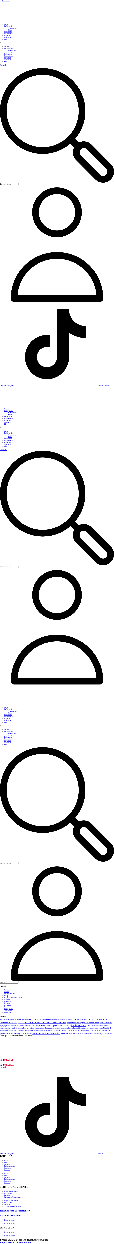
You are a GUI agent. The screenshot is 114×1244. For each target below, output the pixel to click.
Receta (6, 1007)
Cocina (6, 24)
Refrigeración (8, 26)
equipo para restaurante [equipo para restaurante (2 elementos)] (27, 1025)
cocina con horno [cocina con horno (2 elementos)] (102, 1019)
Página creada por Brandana (15, 1242)
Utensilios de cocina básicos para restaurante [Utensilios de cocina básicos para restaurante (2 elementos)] (97, 1033)
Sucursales (7, 1168)
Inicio (6, 1160)
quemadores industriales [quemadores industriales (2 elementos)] (8, 1033)
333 (7, 1060)
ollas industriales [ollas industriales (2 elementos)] (47, 1030)
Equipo (6, 995)
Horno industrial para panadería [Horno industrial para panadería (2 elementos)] (45, 1028)
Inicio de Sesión (9, 1220)
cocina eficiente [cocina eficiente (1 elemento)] (21, 1022)
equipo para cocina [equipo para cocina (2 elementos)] (106, 1023)
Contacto (7, 1170)
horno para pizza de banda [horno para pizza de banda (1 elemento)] (62, 1028)
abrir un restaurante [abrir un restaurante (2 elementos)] (6, 1019)
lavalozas (7, 999)
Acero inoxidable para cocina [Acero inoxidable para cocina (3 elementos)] (39, 1019)
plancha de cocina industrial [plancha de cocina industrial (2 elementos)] (70, 1030)
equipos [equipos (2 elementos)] (38, 1025)
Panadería (7, 1001)
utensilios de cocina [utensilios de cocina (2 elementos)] (75, 1033)
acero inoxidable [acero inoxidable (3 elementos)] (20, 1019)
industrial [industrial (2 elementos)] (82, 1028)
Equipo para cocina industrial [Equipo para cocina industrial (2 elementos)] (9, 1025)
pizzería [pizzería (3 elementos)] (57, 1030)
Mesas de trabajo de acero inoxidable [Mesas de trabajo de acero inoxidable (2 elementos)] (23, 1030)
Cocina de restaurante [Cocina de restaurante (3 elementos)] (8, 1022)
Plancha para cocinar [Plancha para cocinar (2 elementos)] (86, 1030)
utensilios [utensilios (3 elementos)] (64, 1033)
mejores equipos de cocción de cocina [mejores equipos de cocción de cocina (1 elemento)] (94, 1028)
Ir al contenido (5, 1)
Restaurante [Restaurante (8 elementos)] (39, 1033)
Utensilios (7, 1012)
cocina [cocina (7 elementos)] (76, 1019)
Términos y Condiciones (12, 1197)
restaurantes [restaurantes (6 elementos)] (53, 1033)
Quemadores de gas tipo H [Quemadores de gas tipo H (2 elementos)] (102, 1030)
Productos (7, 1003)
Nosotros (7, 1164)
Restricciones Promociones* (15, 1210)
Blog (5, 39)
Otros (10, 30)
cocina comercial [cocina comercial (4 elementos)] (88, 1019)
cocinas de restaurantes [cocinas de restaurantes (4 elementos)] (55, 1022)
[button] (57, 43)
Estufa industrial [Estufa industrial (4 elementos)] (78, 1025)
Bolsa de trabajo (9, 1166)
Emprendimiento (9, 994)
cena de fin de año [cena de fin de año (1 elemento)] (68, 1019)
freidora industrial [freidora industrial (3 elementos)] (27, 1028)
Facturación (8, 1193)
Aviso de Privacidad (10, 1215)
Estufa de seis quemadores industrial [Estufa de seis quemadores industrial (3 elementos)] (56, 1025)
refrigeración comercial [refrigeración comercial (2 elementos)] (24, 1033)
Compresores (12, 28)
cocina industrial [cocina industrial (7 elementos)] (35, 1022)
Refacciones (8, 32)
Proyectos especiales (7, 36)
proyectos (7, 1005)
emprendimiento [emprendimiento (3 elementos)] (73, 1022)
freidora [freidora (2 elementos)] (17, 1028)
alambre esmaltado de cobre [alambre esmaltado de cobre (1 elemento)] (57, 1019)
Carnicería (7, 990)
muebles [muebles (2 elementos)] (39, 1030)
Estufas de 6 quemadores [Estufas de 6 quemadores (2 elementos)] (95, 1025)
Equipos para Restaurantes (13, 997)
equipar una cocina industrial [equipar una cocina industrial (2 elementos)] (89, 1023)
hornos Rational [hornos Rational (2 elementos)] (73, 1028)
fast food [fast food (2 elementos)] (11, 1028)
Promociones (8, 33)
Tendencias (8, 1011)
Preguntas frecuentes (11, 1191)
